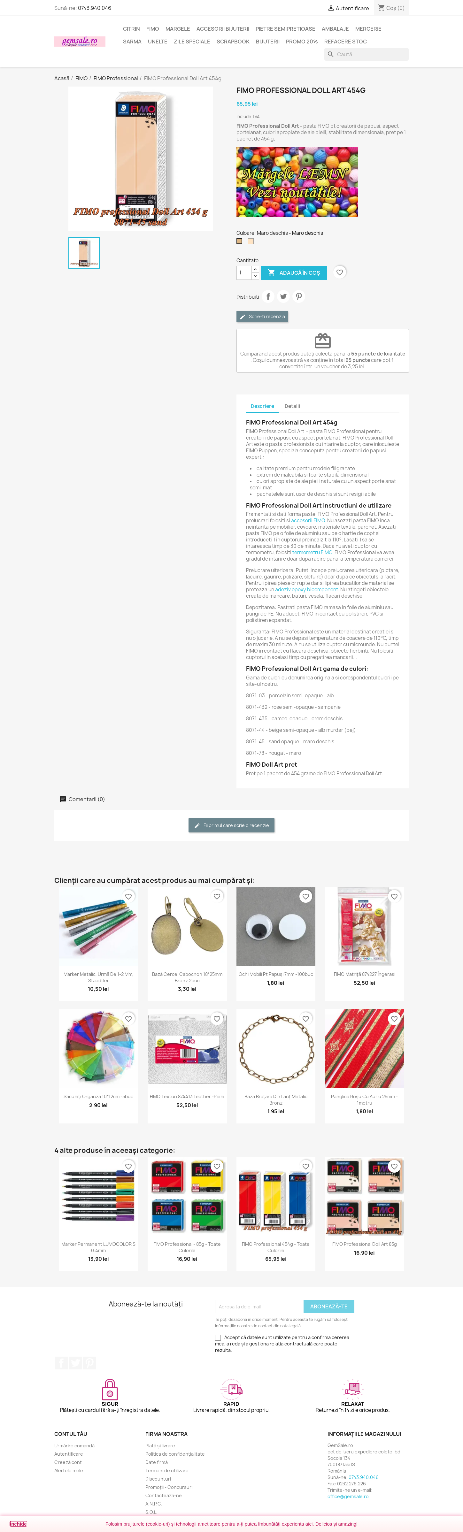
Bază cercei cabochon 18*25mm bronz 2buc (187, 977)
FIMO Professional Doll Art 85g (364, 1244)
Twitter (75, 1363)
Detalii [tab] (292, 406)
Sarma (132, 41)
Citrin (131, 28)
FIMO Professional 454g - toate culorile (276, 1247)
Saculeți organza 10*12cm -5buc (98, 1096)
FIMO (152, 28)
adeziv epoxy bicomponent (306, 589)
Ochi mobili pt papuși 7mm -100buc (276, 974)
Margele (178, 28)
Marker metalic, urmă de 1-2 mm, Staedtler (99, 977)
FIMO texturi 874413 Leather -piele (187, 1096)
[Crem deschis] (252, 242)
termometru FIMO (312, 552)
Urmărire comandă (74, 1446)
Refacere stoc (345, 41)
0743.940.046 (94, 7)
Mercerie (368, 28)
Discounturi (158, 1479)
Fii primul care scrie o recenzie (231, 825)
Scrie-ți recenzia (262, 316)
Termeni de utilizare (167, 1470)
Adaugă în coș (294, 273)
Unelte (157, 41)
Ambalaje (335, 28)
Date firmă (156, 1462)
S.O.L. (151, 1512)
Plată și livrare (160, 1446)
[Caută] (366, 54)
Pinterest (298, 296)
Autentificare (68, 1454)
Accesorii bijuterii (223, 28)
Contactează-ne (163, 1495)
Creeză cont (68, 1462)
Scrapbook (233, 41)
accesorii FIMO (308, 520)
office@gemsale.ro (348, 1496)
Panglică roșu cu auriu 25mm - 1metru (364, 1099)
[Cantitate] (244, 273)
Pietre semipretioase (285, 28)
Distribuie (268, 296)
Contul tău (70, 1433)
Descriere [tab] (262, 406)
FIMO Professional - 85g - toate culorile (187, 1247)
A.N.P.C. (153, 1504)
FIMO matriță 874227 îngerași (364, 974)
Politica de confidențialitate (175, 1454)
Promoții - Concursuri (168, 1487)
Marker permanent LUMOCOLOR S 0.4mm (98, 1247)
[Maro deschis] (240, 242)
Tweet (283, 296)
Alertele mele (68, 1470)
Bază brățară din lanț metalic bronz (275, 1099)
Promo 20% (302, 41)
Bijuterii (268, 41)
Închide (18, 1524)
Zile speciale (192, 41)
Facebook (61, 1363)
